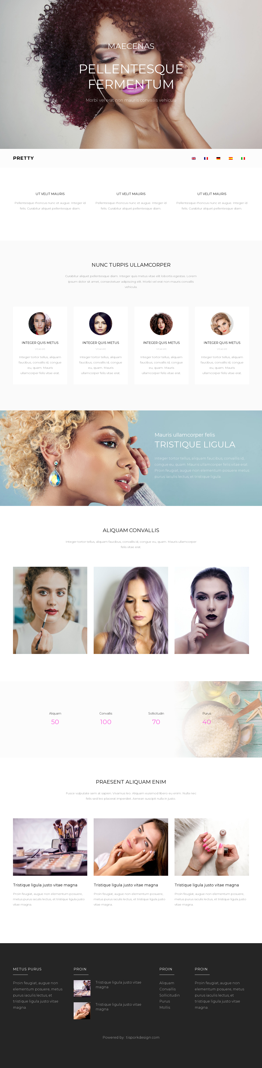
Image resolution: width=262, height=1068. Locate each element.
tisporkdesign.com (143, 1037)
